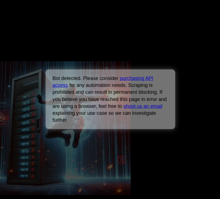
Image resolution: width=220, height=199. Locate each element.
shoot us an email (142, 106)
